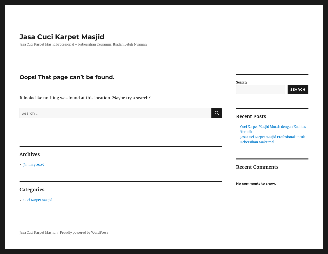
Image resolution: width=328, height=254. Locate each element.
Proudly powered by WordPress (84, 232)
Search (241, 82)
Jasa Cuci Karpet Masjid (62, 37)
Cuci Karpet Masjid (37, 200)
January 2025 (33, 165)
